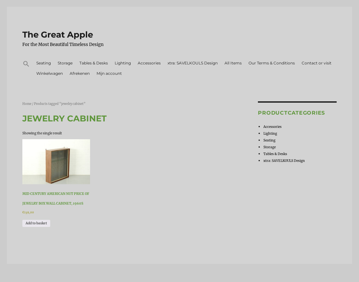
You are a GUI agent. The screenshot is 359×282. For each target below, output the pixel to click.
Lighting (123, 63)
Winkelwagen (49, 73)
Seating (43, 63)
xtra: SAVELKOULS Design (193, 63)
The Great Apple (57, 34)
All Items (233, 63)
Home (26, 104)
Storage (65, 63)
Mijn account (109, 73)
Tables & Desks (93, 63)
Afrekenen (80, 73)
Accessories (149, 63)
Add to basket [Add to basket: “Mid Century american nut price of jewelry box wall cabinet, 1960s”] (36, 223)
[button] (26, 64)
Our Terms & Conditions (272, 63)
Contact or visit (316, 63)
